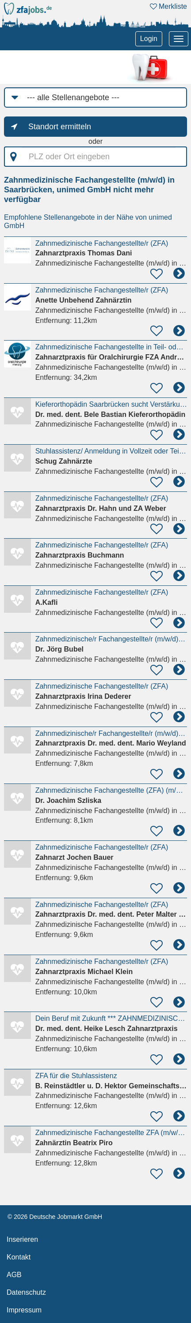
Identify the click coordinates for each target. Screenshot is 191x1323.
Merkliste (168, 6)
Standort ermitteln (59, 126)
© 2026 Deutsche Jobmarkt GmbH (55, 1216)
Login (148, 38)
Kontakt (19, 1257)
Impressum (24, 1310)
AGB (14, 1274)
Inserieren (22, 1239)
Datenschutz (26, 1292)
